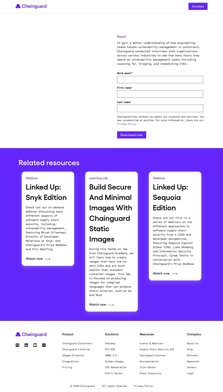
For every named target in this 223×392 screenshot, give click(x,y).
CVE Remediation (116, 367)
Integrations (70, 360)
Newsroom (193, 360)
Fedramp (110, 343)
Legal (190, 373)
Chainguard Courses (152, 355)
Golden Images (114, 360)
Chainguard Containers (77, 343)
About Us (192, 343)
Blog (190, 349)
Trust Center (148, 367)
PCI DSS (110, 349)
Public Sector (114, 373)
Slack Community (150, 373)
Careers (192, 367)
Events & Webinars (152, 343)
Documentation (149, 360)
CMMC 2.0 (111, 355)
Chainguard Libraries (76, 349)
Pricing (67, 367)
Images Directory (73, 355)
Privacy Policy (126, 123)
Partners (192, 355)
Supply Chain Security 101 (157, 349)
